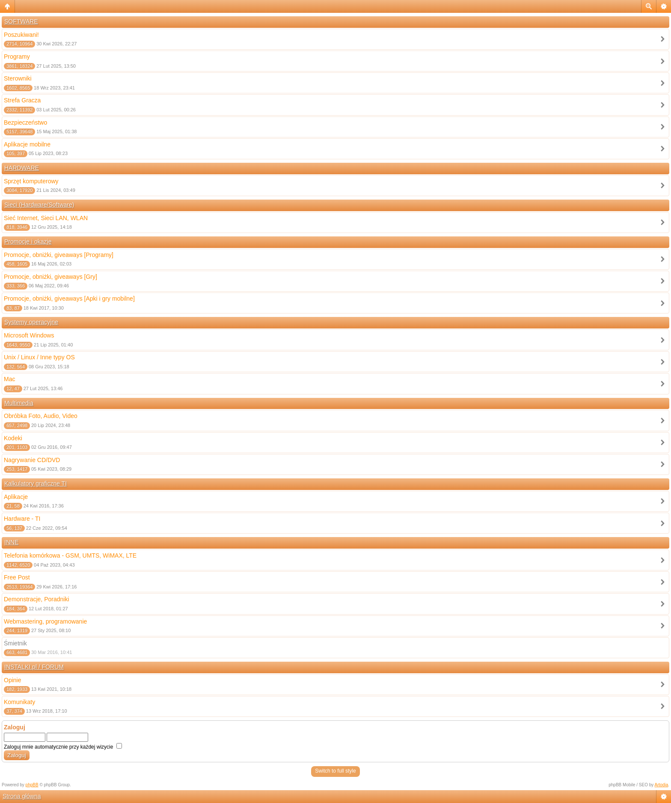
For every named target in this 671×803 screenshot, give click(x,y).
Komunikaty (19, 702)
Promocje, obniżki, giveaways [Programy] (58, 254)
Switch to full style (335, 771)
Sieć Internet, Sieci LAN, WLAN (46, 218)
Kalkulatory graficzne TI (35, 483)
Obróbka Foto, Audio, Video (40, 415)
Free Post (17, 577)
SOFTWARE (21, 21)
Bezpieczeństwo (25, 122)
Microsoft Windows (29, 335)
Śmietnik (15, 643)
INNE (11, 542)
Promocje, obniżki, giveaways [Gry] (50, 276)
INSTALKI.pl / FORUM (34, 666)
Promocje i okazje (28, 241)
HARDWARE (21, 167)
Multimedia (18, 403)
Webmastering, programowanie (45, 621)
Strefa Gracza (22, 100)
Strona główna (22, 796)
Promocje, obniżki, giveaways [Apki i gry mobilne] (69, 298)
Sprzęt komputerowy (31, 181)
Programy (17, 56)
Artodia (661, 784)
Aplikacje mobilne (27, 144)
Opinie (12, 680)
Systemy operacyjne (31, 322)
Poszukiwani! (21, 34)
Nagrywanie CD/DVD (32, 460)
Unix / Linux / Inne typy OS (39, 357)
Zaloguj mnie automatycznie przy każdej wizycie (63, 747)
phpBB (32, 784)
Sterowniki (18, 78)
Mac (9, 379)
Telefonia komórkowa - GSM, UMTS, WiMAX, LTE (70, 555)
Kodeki (13, 438)
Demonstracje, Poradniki (36, 599)
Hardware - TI (22, 518)
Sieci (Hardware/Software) (39, 204)
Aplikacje (16, 496)
